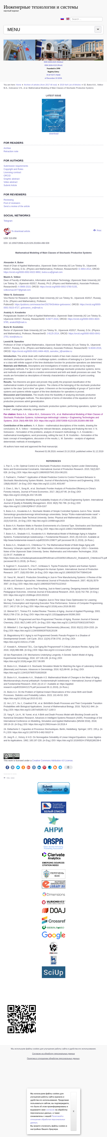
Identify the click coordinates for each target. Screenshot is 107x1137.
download (53, 133)
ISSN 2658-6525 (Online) (53, 62)
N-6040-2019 (94, 348)
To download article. (17, 231)
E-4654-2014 (84, 269)
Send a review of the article (17, 206)
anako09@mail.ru (18, 322)
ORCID (7, 175)
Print (97, 230)
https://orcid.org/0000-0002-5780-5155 (58, 286)
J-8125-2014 (52, 333)
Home (18, 85)
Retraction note (11, 151)
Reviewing (9, 200)
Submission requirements (16, 166)
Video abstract (11, 182)
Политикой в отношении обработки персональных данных (47, 1119)
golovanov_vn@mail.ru (32, 307)
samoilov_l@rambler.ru (61, 351)
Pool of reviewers (12, 203)
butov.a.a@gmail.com (52, 272)
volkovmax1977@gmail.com (17, 290)
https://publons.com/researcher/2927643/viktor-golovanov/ (42, 304)
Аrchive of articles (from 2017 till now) (40, 85)
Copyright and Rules (13, 169)
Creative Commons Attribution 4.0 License (52, 760)
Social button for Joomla (10, 774)
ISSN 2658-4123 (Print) (53, 65)
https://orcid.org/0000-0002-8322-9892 (22, 272)
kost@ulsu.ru (16, 337)
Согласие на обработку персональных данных (53, 1053)
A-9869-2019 (24, 286)
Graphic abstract (11, 179)
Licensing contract (12, 172)
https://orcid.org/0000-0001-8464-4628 (30, 351)
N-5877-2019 (51, 319)
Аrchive (7, 148)
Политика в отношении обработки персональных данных (53, 1058)
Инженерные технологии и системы (41, 7)
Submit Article (10, 185)
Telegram (8, 221)
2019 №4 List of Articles (70, 85)
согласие (50, 1110)
